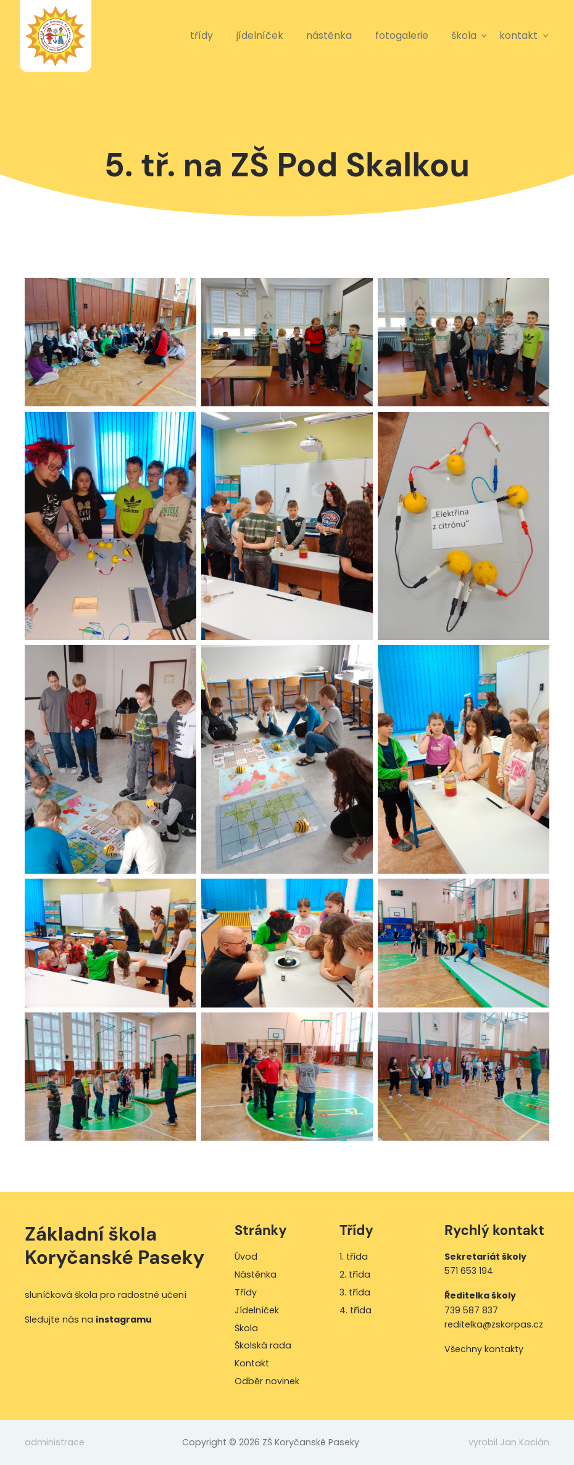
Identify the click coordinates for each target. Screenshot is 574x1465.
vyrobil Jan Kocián (508, 1442)
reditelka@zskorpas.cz (493, 1324)
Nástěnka (329, 35)
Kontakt (518, 35)
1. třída (353, 1256)
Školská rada (263, 1345)
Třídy (201, 35)
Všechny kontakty (483, 1349)
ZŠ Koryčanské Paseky (55, 36)
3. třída (354, 1292)
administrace (55, 1442)
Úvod (246, 1256)
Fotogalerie (401, 35)
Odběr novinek (267, 1381)
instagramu (124, 1319)
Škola (463, 35)
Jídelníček (259, 35)
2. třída (354, 1274)
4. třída (355, 1310)
